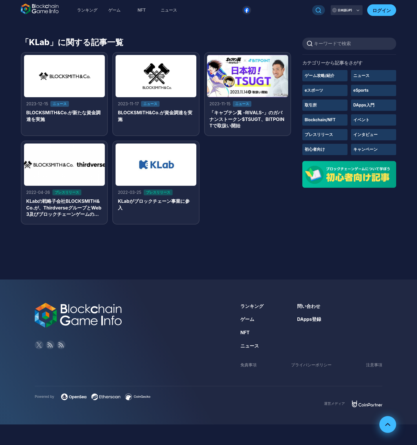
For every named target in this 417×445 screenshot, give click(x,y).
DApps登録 (309, 320)
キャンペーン (365, 148)
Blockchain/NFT (320, 119)
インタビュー (365, 133)
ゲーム (114, 10)
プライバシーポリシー (311, 365)
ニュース (361, 75)
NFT (142, 10)
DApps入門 (363, 104)
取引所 (311, 104)
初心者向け (315, 148)
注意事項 (374, 365)
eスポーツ (314, 90)
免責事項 (248, 365)
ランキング (87, 10)
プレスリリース (319, 133)
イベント (361, 119)
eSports (361, 90)
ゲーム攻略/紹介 (319, 75)
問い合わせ (308, 307)
